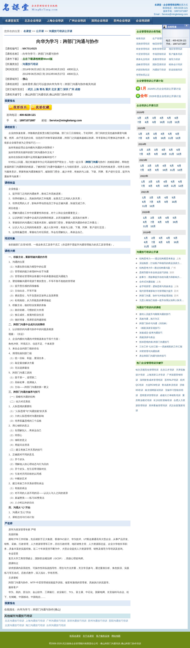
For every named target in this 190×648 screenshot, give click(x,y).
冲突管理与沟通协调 (149, 351)
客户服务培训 (175, 54)
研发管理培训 (143, 49)
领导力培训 (174, 59)
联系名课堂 (75, 636)
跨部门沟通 (92, 162)
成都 (77, 89)
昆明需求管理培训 (149, 395)
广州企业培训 (77, 20)
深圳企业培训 (99, 20)
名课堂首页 (12, 20)
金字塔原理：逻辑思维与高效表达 (158, 286)
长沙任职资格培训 (162, 400)
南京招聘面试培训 (154, 390)
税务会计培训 (175, 64)
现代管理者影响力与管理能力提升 (158, 291)
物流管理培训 (159, 43)
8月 (147, 122)
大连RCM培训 (153, 385)
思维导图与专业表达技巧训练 (156, 272)
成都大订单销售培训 (170, 395)
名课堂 (27, 31)
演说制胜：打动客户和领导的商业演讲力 (162, 263)
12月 (177, 122)
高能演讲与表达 (147, 337)
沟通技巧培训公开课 (60, 31)
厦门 (59, 89)
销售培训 (140, 38)
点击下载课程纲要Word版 (37, 58)
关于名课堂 (88, 636)
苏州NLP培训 (171, 380)
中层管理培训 (143, 54)
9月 (154, 122)
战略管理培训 (143, 64)
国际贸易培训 (159, 64)
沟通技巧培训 (159, 69)
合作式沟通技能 (150, 281)
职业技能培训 (175, 69)
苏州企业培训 (122, 20)
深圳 (65, 89)
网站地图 (116, 636)
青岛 (42, 89)
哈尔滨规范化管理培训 (147, 369)
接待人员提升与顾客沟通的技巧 (155, 314)
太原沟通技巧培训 (14, 625)
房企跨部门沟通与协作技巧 (152, 356)
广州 (71, 89)
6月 (176, 118)
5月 (169, 118)
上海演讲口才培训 (156, 374)
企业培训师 (143, 20)
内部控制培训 (143, 69)
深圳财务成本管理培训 (151, 380)
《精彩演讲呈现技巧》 (150, 328)
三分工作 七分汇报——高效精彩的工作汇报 (160, 346)
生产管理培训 (159, 38)
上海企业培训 (55, 20)
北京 (54, 89)
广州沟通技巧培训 (56, 620)
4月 (161, 118)
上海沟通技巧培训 (35, 620)
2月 (147, 118)
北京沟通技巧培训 (14, 620)
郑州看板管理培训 (158, 405)
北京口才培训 (167, 369)
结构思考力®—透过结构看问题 (157, 268)
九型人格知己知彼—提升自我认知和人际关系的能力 (162, 300)
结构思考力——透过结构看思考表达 (160, 258)
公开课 (40, 31)
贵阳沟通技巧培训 (118, 620)
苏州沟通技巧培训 (97, 620)
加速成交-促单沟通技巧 (150, 332)
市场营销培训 (159, 54)
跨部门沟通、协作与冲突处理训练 (158, 295)
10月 (162, 122)
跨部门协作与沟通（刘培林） (153, 323)
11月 (169, 122)
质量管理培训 (159, 59)
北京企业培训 (32, 20)
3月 (154, 118)
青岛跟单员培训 (170, 385)
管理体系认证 (143, 75)
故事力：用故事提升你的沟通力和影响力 (162, 277)
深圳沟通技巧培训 (76, 620)
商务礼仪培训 (143, 59)
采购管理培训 (143, 43)
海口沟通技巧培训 (35, 625)
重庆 (48, 89)
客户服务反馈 (102, 636)
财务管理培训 (159, 49)
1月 (139, 118)
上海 (36, 89)
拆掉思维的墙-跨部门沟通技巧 (154, 342)
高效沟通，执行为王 (149, 319)
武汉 (30, 89)
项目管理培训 (175, 49)
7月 (139, 122)
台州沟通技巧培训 (56, 625)
